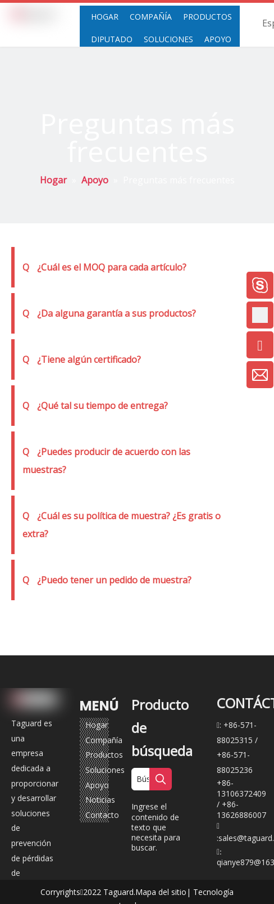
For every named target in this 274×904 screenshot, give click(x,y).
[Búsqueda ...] (140, 779)
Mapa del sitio (160, 892)
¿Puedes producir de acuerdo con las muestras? (106, 461)
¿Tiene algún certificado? (81, 359)
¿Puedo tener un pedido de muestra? (106, 580)
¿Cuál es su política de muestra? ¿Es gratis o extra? (121, 525)
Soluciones (105, 769)
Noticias (100, 799)
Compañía (103, 740)
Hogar (96, 724)
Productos (104, 754)
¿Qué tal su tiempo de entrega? (95, 405)
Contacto (102, 814)
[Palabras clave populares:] (160, 779)
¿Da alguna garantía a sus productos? (109, 313)
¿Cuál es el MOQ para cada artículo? (104, 267)
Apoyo (97, 785)
